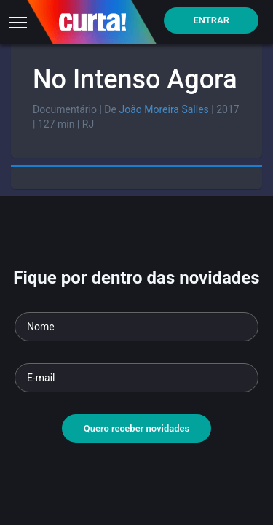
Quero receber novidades (137, 428)
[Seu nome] (136, 326)
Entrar (211, 20)
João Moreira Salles (163, 109)
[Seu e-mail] (136, 377)
